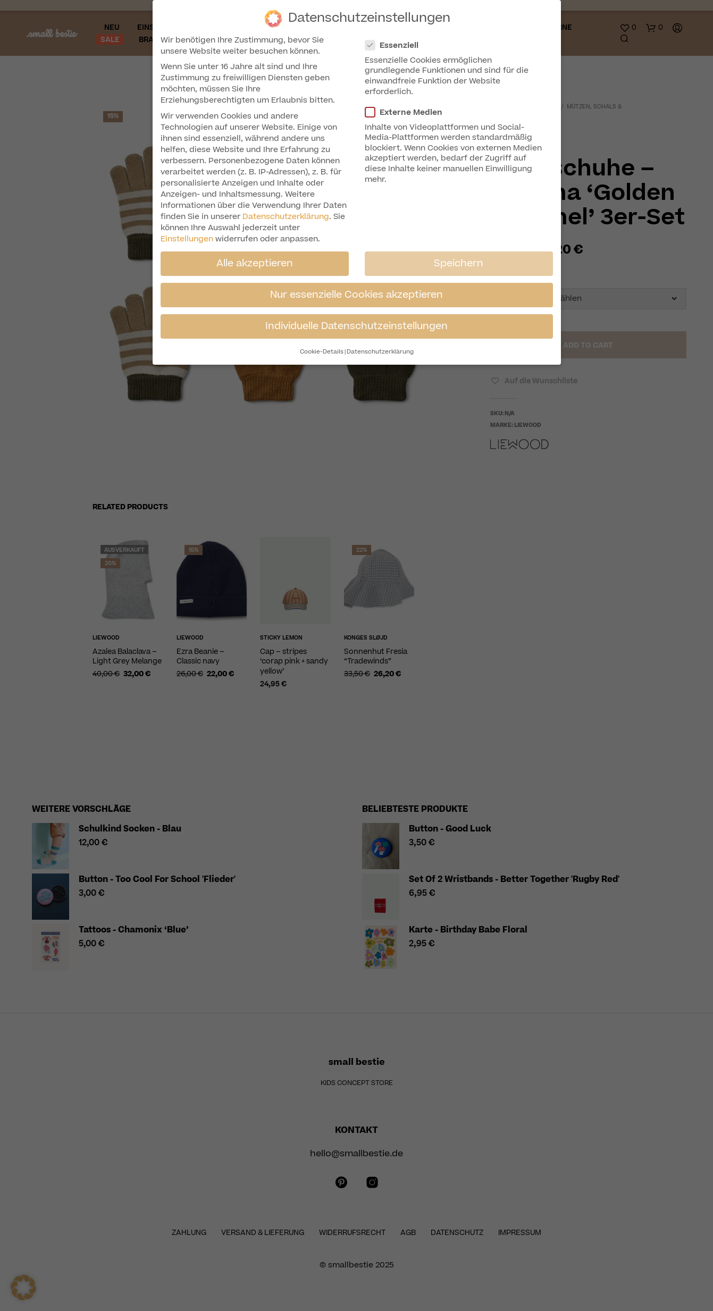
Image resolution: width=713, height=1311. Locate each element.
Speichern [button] (458, 263)
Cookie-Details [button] (321, 352)
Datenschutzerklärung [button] (380, 352)
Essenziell (396, 45)
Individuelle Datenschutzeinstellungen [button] (356, 326)
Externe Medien (408, 112)
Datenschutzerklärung (285, 216)
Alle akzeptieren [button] (254, 263)
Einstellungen (187, 239)
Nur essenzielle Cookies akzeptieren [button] (356, 294)
